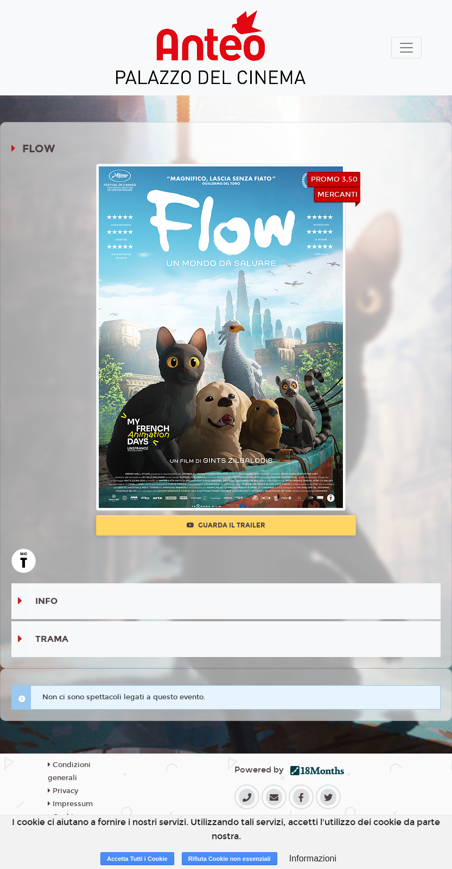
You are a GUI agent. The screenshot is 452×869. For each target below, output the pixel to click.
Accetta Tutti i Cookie (137, 858)
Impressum (70, 804)
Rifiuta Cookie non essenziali (229, 858)
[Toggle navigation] (406, 48)
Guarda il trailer (226, 525)
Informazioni (312, 858)
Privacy (63, 791)
